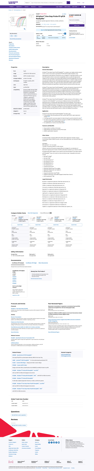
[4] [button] (81, 117)
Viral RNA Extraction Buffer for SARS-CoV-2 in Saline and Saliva (25, 327)
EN (84, 2)
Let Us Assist (72, 37)
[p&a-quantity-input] (76, 22)
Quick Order (74, 6)
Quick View (19, 224)
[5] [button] (51, 120)
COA (12, 36)
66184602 (14, 283)
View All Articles (15, 332)
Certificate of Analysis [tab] (18, 263)
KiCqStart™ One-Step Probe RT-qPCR (19, 308)
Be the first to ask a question (19, 415)
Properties (11, 44)
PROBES (14, 365)
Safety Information (13, 49)
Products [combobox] (27, 2)
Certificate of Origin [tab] (31, 263)
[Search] (68, 2)
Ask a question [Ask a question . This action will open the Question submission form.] (53, 24)
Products (10, 10)
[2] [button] (48, 116)
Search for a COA (16, 295)
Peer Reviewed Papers (14, 54)
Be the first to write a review (19, 425)
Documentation (12, 51)
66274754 (14, 281)
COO (16, 36)
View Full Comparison (33, 213)
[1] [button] (47, 116)
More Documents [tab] (43, 263)
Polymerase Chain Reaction (17, 322)
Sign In (42, 30)
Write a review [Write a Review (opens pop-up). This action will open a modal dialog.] (46, 24)
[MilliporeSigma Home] (13, 2)
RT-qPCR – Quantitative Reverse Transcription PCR (22, 338)
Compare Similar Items (14, 47)
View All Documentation (15, 38)
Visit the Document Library (36, 278)
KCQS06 (14, 375)
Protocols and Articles (14, 53)
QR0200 (14, 355)
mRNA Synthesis (15, 343)
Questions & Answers (14, 58)
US (79, 2)
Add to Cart (76, 25)
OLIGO (14, 362)
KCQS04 (14, 378)
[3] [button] (49, 116)
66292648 (14, 278)
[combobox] (47, 2)
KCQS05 (14, 370)
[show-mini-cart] (82, 7)
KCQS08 (14, 383)
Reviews (11, 60)
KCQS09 (14, 388)
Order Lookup (67, 6)
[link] (15, 442)
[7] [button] (64, 122)
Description (11, 45)
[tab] (11, 10)
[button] (59, 6)
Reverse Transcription (16, 317)
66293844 (14, 276)
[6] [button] (64, 120)
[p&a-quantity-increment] (83, 23)
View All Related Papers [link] (53, 332)
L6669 (13, 360)
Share (64, 14)
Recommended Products (15, 56)
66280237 (14, 280)
